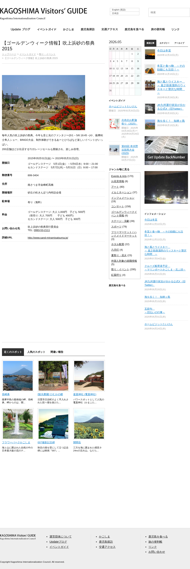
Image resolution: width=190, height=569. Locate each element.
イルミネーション (121, 192)
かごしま (68, 29)
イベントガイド (46, 29)
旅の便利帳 (158, 29)
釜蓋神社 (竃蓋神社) (84, 394)
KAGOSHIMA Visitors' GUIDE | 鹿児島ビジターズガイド (43, 11)
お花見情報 (117, 181)
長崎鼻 (6, 394)
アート (115, 186)
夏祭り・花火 (119, 255)
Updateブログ (20, 29)
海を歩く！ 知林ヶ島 (171, 120)
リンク (175, 29)
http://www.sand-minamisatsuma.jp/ (48, 237)
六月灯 (115, 249)
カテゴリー (164, 43)
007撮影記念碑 (46, 442)
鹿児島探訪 (88, 29)
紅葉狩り (116, 274)
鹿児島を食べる (134, 29)
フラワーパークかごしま (16, 442)
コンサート (117, 206)
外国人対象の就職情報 (124, 260)
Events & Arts (119, 176)
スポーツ (116, 226)
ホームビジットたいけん (123, 106)
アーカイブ (179, 43)
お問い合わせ (156, 551)
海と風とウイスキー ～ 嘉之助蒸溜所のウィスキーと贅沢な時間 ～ (165, 250)
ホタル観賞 (117, 244)
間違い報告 (56, 351)
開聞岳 (77, 442)
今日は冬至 (164, 50)
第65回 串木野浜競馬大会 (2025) (130, 150)
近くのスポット (13, 351)
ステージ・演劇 (120, 221)
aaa (18, 537)
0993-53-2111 (42, 230)
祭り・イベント (47, 54)
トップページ (9, 54)
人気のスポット (36, 351)
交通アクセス (110, 29)
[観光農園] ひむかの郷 (50, 394)
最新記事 (150, 43)
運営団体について (60, 536)
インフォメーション (122, 197)
